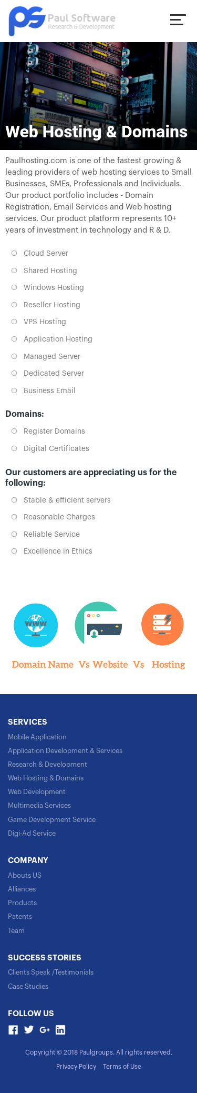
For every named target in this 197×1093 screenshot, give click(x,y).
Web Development (37, 791)
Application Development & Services (65, 750)
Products (22, 902)
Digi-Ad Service (32, 833)
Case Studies (28, 986)
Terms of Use (122, 1067)
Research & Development (47, 764)
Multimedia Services (39, 805)
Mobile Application (37, 737)
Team (16, 930)
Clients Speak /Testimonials (51, 972)
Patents (20, 916)
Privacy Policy (76, 1067)
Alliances (22, 889)
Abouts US (25, 875)
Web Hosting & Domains (46, 778)
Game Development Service (52, 819)
